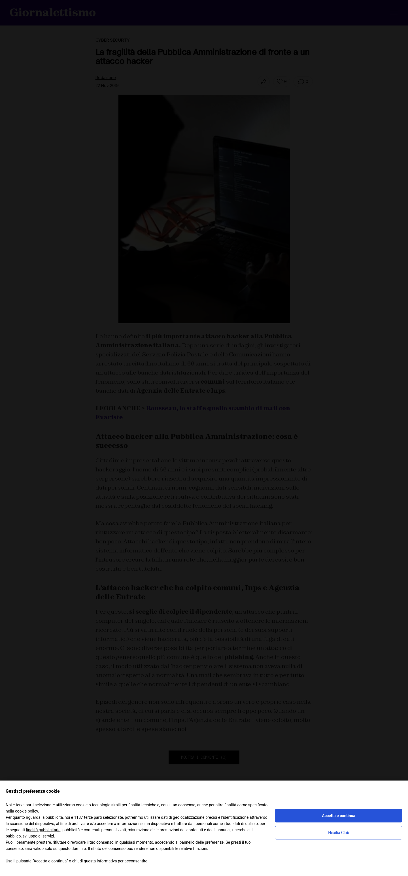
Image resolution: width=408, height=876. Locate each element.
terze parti (93, 817)
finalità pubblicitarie (43, 830)
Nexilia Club (338, 832)
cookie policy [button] (26, 811)
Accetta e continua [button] (338, 815)
